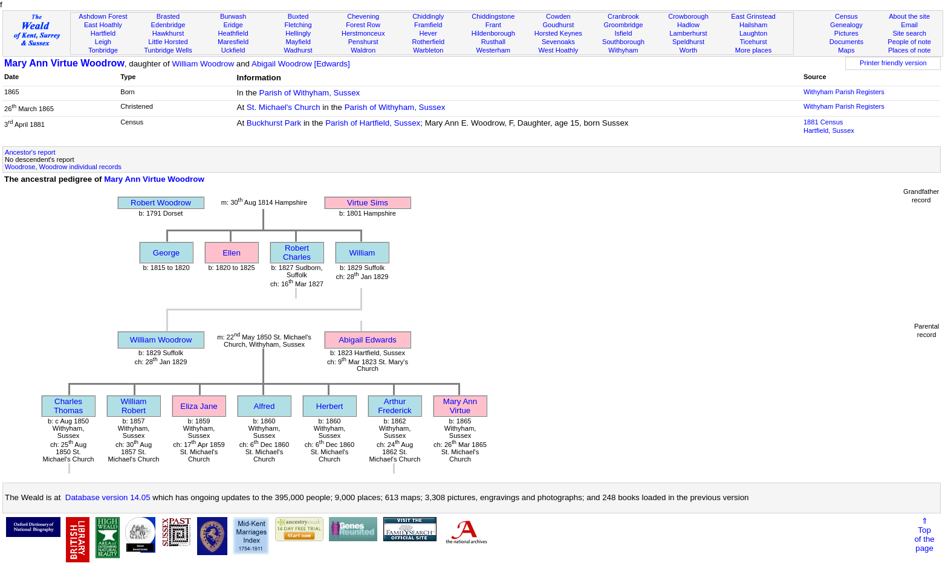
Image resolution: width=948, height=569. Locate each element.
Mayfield (297, 41)
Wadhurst (298, 50)
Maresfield (233, 41)
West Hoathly (558, 50)
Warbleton (428, 50)
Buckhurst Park (274, 122)
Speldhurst (688, 41)
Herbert (329, 406)
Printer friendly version (893, 62)
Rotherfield (428, 41)
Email (909, 24)
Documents (846, 41)
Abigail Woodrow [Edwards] (301, 63)
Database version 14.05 (108, 497)
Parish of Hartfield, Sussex (372, 122)
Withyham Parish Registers (844, 91)
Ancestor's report (30, 152)
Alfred (264, 406)
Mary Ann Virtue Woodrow (64, 63)
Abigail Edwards (368, 339)
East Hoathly (103, 24)
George (166, 252)
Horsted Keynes (558, 33)
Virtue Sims (367, 202)
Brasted (168, 16)
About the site (909, 16)
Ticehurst (753, 41)
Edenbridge (168, 24)
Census (846, 16)
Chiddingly (428, 16)
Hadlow (688, 24)
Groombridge (623, 24)
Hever (428, 33)
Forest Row (363, 24)
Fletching (298, 24)
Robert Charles (297, 252)
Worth (688, 50)
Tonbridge (103, 50)
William (362, 252)
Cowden (558, 16)
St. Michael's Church (283, 107)
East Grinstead (753, 16)
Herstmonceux (363, 33)
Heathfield (233, 33)
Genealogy (846, 24)
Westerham (493, 50)
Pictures (846, 33)
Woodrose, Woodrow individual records (63, 166)
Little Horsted (167, 41)
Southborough (623, 41)
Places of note (909, 50)
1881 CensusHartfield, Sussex (829, 126)
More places (753, 50)
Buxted (298, 16)
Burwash (233, 16)
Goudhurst (558, 24)
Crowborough (688, 16)
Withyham (623, 50)
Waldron (363, 50)
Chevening (363, 16)
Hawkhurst (168, 33)
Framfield (428, 24)
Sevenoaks (558, 41)
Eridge (233, 24)
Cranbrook (623, 16)
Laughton (753, 33)
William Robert (134, 406)
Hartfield (103, 33)
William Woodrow (203, 63)
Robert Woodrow (161, 202)
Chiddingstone (493, 16)
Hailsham (753, 24)
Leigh (103, 41)
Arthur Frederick (395, 406)
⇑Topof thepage (924, 534)
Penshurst (363, 41)
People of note (909, 41)
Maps (846, 50)
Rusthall (493, 41)
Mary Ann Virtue (460, 406)
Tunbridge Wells (168, 50)
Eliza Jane (199, 406)
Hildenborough (493, 33)
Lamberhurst (688, 33)
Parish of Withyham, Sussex (309, 92)
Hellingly (298, 33)
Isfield (623, 33)
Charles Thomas (68, 406)
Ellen (231, 252)
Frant (493, 24)
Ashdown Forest (103, 16)
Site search (909, 33)
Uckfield (233, 50)
